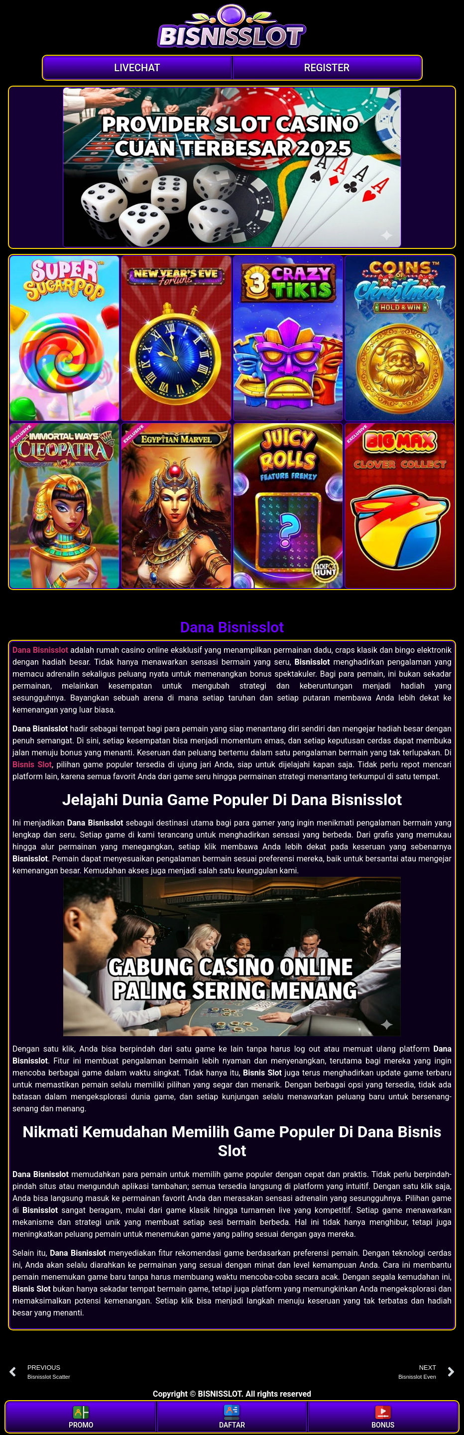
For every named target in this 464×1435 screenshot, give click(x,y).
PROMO (81, 1416)
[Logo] (232, 27)
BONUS (382, 1416)
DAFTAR (232, 1416)
